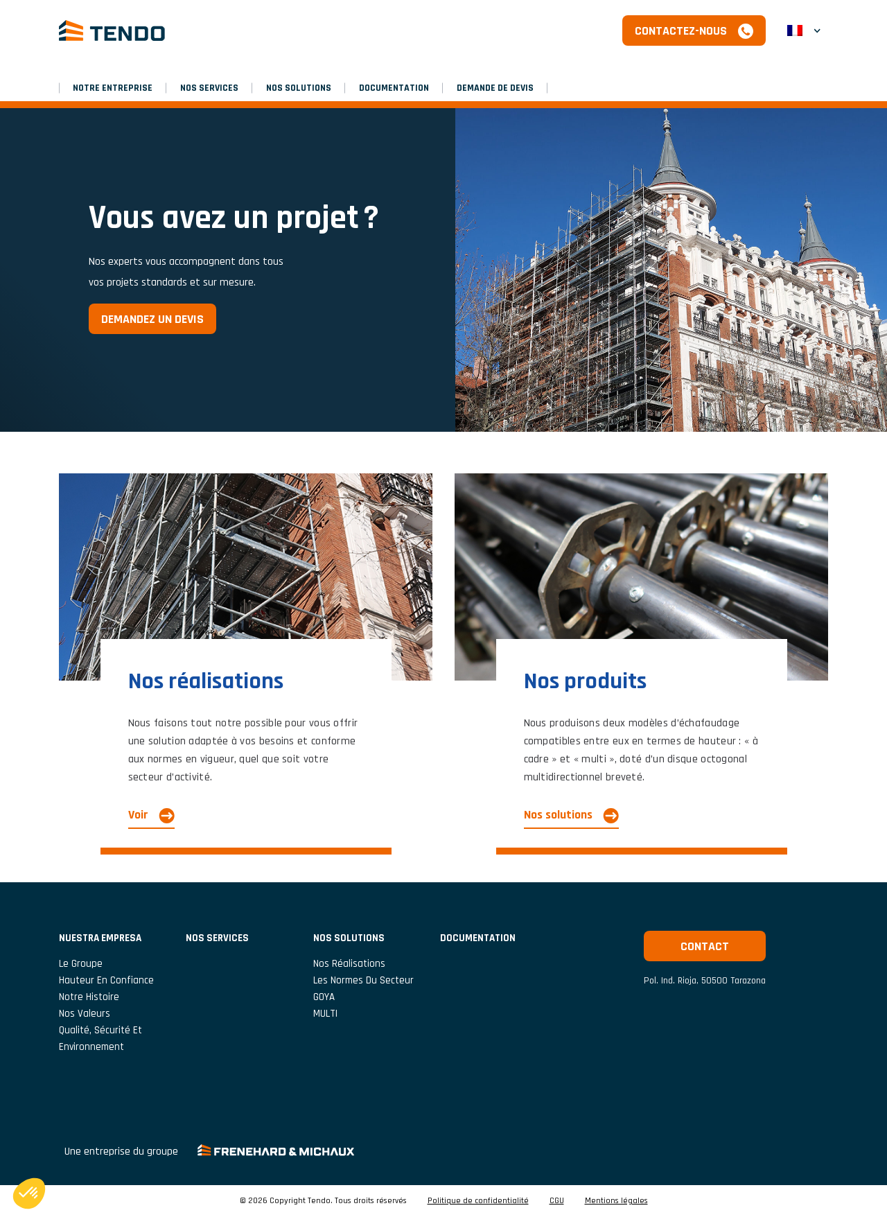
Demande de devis (495, 88)
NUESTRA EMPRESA (100, 938)
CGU (557, 1201)
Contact (704, 946)
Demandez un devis (152, 319)
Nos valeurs (84, 1013)
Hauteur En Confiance (106, 980)
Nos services (209, 88)
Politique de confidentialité (478, 1201)
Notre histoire (89, 997)
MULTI (325, 1013)
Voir (138, 815)
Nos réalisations (349, 963)
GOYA (324, 997)
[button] (804, 30)
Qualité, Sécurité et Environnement (100, 1038)
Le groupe (81, 963)
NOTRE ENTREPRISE (112, 88)
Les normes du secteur (363, 980)
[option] (443, 270)
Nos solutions (298, 88)
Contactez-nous (681, 31)
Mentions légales (616, 1201)
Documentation (394, 88)
